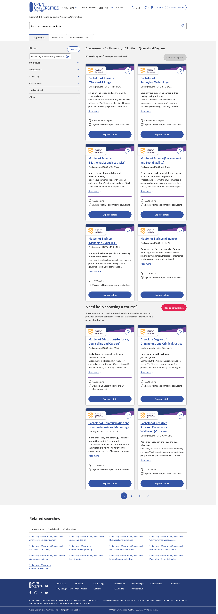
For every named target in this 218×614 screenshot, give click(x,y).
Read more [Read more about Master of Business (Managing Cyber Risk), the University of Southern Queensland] (95, 271)
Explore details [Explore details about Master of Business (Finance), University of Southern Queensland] (162, 294)
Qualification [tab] (69, 529)
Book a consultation (174, 307)
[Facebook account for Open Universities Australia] (30, 592)
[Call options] (137, 7)
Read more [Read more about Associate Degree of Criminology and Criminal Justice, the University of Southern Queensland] (147, 372)
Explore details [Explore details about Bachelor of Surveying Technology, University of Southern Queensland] (162, 134)
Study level (54, 62)
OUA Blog (98, 583)
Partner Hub (137, 588)
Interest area (54, 69)
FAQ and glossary (64, 588)
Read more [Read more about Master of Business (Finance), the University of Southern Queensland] (147, 263)
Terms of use (181, 600)
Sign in (160, 7)
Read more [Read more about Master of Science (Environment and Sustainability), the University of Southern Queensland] (147, 191)
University (54, 76)
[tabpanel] (108, 273)
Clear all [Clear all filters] (73, 49)
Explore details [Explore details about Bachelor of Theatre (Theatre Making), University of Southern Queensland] (110, 134)
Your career (174, 583)
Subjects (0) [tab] (57, 37)
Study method (54, 90)
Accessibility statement (113, 600)
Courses (97, 588)
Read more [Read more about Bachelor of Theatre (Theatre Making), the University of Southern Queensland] (95, 111)
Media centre (118, 583)
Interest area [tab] (38, 529)
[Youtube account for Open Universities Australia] (46, 592)
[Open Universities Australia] (44, 11)
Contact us (61, 583)
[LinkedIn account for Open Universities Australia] (41, 592)
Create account (176, 7)
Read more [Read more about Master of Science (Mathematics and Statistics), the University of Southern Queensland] (95, 191)
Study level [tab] (53, 529)
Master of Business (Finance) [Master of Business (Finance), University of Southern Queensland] (159, 238)
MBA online (118, 588)
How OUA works (88, 7)
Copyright (150, 600)
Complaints (130, 600)
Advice (119, 7)
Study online (69, 7)
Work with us (81, 588)
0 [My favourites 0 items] (146, 7)
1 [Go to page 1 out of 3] (124, 496)
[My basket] (152, 7)
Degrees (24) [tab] (39, 37)
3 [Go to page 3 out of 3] (139, 496)
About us (79, 583)
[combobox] (108, 26)
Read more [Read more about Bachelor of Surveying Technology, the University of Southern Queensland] (147, 111)
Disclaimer (160, 600)
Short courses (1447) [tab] (80, 37)
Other (54, 97)
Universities (156, 583)
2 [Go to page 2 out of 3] (132, 496)
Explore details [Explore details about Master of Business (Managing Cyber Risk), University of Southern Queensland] (110, 294)
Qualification (54, 83)
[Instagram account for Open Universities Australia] (35, 592)
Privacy (170, 600)
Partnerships (137, 583)
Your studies (106, 7)
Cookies (140, 600)
